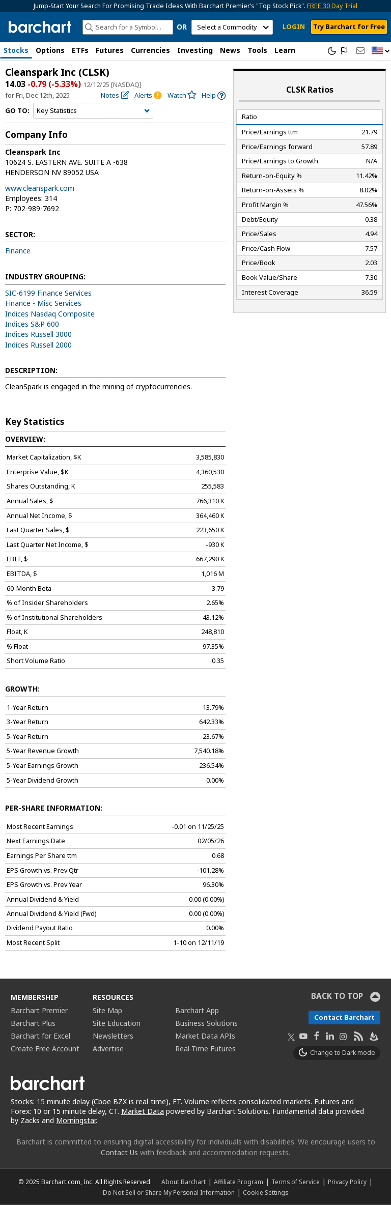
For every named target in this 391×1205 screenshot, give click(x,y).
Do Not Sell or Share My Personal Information (169, 1192)
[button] (381, 51)
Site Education (117, 1023)
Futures (110, 50)
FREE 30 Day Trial (332, 6)
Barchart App (197, 1010)
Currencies (150, 50)
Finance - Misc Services (43, 303)
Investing (195, 50)
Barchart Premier (39, 1010)
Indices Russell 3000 (38, 334)
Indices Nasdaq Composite (50, 314)
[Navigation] (93, 111)
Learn (284, 50)
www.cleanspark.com (39, 188)
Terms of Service (295, 1182)
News (230, 50)
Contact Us (119, 1152)
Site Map (107, 1010)
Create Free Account (45, 1048)
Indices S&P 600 (32, 324)
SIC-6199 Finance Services (48, 293)
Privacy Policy (347, 1182)
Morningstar (76, 1120)
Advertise (108, 1048)
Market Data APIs (205, 1036)
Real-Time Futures (205, 1048)
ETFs (80, 50)
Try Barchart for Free (349, 26)
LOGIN (294, 26)
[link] (214, 95)
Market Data (142, 1111)
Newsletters (113, 1036)
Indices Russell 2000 (38, 345)
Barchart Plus (33, 1023)
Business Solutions (206, 1023)
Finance (18, 250)
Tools (257, 50)
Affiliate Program (238, 1182)
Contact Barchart (344, 1017)
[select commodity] (232, 27)
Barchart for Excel (40, 1036)
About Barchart (183, 1182)
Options (50, 50)
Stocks (16, 50)
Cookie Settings (265, 1192)
